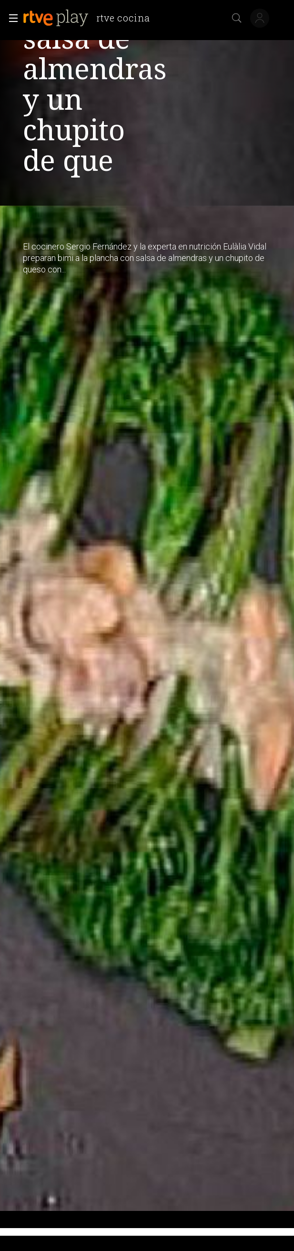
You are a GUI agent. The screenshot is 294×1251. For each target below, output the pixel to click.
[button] (10, 18)
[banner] (90, 18)
